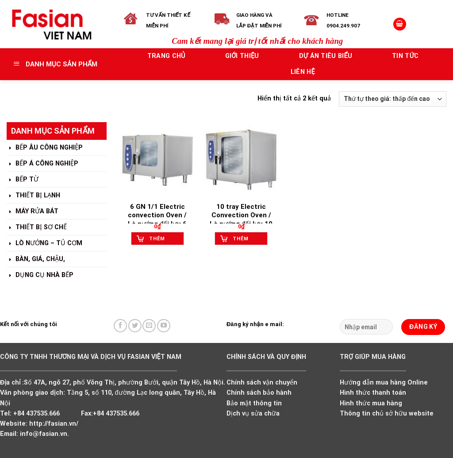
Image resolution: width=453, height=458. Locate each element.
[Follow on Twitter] (135, 325)
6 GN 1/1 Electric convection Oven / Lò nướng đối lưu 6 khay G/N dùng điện (157, 220)
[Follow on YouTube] (163, 325)
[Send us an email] (149, 325)
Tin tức (405, 56)
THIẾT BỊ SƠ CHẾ (37, 227)
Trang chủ (166, 56)
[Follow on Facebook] (120, 325)
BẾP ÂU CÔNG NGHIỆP (45, 148)
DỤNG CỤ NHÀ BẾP (40, 275)
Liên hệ (303, 72)
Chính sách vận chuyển (261, 382)
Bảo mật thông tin (254, 403)
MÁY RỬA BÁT (32, 212)
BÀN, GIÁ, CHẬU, (36, 259)
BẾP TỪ (22, 180)
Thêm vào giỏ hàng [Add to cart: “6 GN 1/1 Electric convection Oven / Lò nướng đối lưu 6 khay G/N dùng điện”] (160, 240)
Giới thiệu (242, 56)
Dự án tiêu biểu (326, 56)
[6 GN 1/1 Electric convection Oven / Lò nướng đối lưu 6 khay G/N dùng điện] (157, 159)
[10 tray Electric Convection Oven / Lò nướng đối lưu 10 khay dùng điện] (241, 159)
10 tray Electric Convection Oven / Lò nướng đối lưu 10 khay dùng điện (241, 220)
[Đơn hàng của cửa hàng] (392, 99)
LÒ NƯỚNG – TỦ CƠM (44, 243)
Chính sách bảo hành (259, 392)
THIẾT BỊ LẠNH (33, 196)
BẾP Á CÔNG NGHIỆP (42, 164)
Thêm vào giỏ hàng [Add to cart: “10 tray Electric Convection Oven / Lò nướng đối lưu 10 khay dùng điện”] (244, 240)
